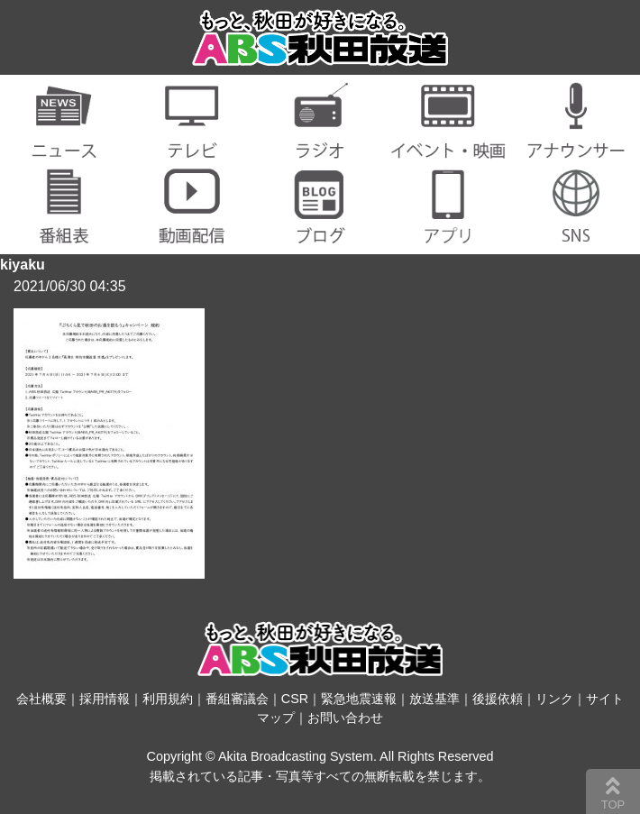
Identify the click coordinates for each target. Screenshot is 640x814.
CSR (294, 698)
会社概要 (41, 698)
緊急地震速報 (359, 698)
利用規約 (167, 698)
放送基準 (434, 698)
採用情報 (104, 698)
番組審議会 (237, 698)
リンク (554, 698)
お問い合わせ (345, 717)
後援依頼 (497, 698)
